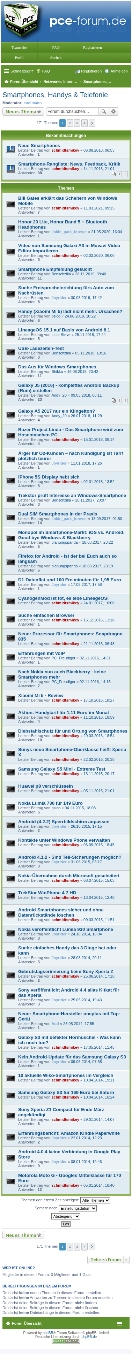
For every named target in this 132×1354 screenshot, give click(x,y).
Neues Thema (21, 111)
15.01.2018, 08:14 (99, 439)
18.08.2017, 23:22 (97, 542)
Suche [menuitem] (126, 82)
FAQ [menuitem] (46, 71)
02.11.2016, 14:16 (95, 682)
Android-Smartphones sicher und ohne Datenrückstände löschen (61, 912)
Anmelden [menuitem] (119, 71)
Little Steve (60, 334)
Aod (55, 1024)
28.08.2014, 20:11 (86, 958)
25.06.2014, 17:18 (99, 976)
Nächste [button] (92, 123)
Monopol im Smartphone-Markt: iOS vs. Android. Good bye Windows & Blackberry (71, 535)
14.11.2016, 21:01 (99, 169)
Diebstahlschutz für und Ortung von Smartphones (72, 731)
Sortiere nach (65, 1208)
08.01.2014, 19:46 (86, 1162)
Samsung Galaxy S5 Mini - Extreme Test (61, 769)
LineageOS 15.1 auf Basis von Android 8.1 (64, 329)
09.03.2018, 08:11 (86, 395)
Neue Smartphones (39, 145)
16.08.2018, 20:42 (82, 371)
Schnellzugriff (22, 71)
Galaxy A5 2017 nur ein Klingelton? (56, 411)
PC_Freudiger (63, 658)
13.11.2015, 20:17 (99, 774)
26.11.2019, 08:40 (90, 274)
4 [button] (84, 123)
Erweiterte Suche (113, 111)
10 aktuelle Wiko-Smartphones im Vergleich (65, 1075)
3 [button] (77, 123)
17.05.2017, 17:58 (86, 584)
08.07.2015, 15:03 (99, 880)
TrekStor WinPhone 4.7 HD (47, 892)
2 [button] (70, 123)
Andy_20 (58, 395)
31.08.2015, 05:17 (86, 862)
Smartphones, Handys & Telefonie (55, 95)
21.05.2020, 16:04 (106, 232)
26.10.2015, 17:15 (86, 826)
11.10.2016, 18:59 (99, 717)
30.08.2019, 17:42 (86, 298)
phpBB (48, 1333)
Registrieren (92, 47)
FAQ (55, 47)
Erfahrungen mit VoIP (41, 653)
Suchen (55, 57)
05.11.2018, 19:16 (90, 353)
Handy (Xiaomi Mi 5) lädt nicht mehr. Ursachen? (70, 311)
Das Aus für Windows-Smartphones (57, 366)
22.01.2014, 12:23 (86, 1138)
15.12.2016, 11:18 (99, 620)
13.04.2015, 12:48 (99, 897)
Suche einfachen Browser (46, 615)
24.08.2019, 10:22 (80, 316)
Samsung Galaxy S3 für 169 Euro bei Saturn (66, 1092)
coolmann (33, 103)
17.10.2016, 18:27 (99, 700)
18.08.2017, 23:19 (97, 566)
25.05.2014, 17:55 (78, 1024)
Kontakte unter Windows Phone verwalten (64, 840)
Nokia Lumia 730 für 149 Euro (50, 803)
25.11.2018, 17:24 (90, 334)
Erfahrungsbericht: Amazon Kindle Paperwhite (69, 1133)
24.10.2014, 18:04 (86, 934)
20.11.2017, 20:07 (90, 500)
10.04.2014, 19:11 (99, 1080)
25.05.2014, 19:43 (86, 1000)
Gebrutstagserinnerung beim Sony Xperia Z (65, 971)
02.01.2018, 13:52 (99, 482)
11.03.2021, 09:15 (99, 208)
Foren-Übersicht (27, 1323)
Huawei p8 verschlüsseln (45, 786)
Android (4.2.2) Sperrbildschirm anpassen (64, 821)
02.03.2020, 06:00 (99, 255)
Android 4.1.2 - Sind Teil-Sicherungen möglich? (70, 857)
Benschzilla (61, 274)
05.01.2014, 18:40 (99, 1185)
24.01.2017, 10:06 (99, 603)
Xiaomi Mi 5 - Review (41, 695)
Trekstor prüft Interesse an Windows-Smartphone (72, 495)
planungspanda (64, 542)
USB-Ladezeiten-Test (41, 348)
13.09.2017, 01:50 (106, 519)
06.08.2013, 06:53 (99, 150)
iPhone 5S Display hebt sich (49, 477)
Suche (103, 111)
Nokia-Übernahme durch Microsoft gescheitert (68, 875)
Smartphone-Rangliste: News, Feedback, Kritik (69, 164)
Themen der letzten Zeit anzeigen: (65, 1200)
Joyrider (58, 298)
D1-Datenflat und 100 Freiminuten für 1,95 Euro (69, 579)
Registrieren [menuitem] (91, 71)
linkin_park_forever (69, 232)
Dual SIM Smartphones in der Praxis (57, 514)
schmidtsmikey (65, 150)
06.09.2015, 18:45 (99, 845)
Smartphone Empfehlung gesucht (55, 269)
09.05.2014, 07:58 (86, 1062)
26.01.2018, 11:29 (86, 416)
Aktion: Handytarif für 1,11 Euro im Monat (63, 712)
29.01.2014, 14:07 (99, 1119)
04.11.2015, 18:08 (80, 808)
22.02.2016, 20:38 (99, 759)
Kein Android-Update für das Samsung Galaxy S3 (72, 1057)
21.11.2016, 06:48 (99, 644)
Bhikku (57, 371)
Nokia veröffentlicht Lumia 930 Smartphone (65, 929)
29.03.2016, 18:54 (99, 736)
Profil (19, 57)
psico (55, 316)
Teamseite (19, 47)
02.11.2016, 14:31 (95, 658)
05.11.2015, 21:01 (99, 791)
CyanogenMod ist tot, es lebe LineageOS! (63, 598)
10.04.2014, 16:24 (99, 1097)
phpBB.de (89, 1337)
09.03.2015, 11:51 (99, 920)
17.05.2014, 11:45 (99, 1047)
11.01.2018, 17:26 (86, 463)
